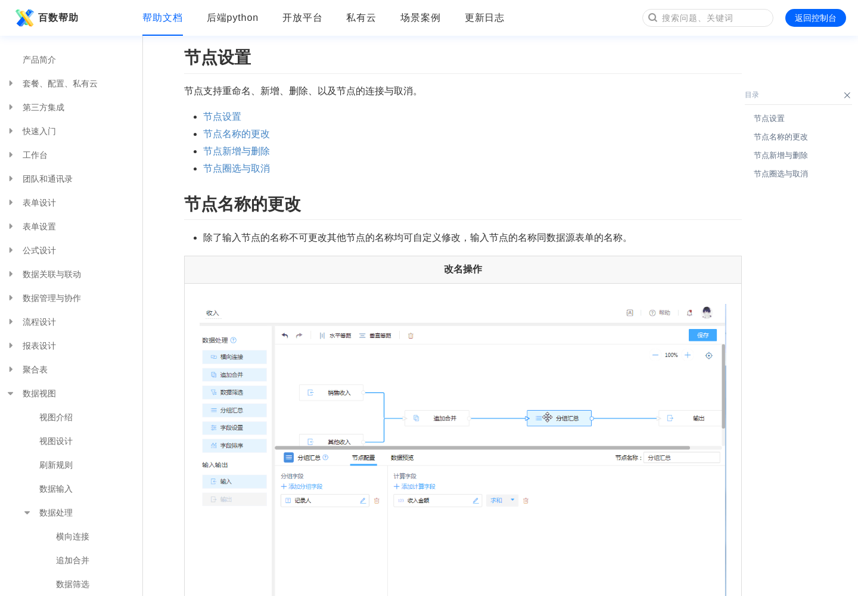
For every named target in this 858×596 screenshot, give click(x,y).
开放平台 (302, 18)
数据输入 (56, 488)
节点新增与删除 (236, 151)
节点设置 (222, 116)
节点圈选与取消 (236, 168)
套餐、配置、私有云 (52, 83)
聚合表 (27, 369)
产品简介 (39, 59)
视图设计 (56, 441)
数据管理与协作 (43, 298)
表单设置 (31, 226)
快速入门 (31, 131)
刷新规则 (56, 465)
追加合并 (72, 560)
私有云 (361, 18)
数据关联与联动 (43, 274)
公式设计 (31, 250)
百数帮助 (45, 18)
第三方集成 (35, 107)
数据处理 (48, 512)
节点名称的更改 (236, 134)
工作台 (27, 155)
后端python (233, 18)
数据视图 (31, 393)
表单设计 (31, 203)
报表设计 (31, 346)
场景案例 (420, 18)
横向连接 (72, 536)
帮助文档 (162, 18)
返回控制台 (816, 18)
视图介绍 (56, 417)
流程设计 (31, 322)
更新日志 (485, 18)
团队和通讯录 (39, 179)
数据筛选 (72, 584)
